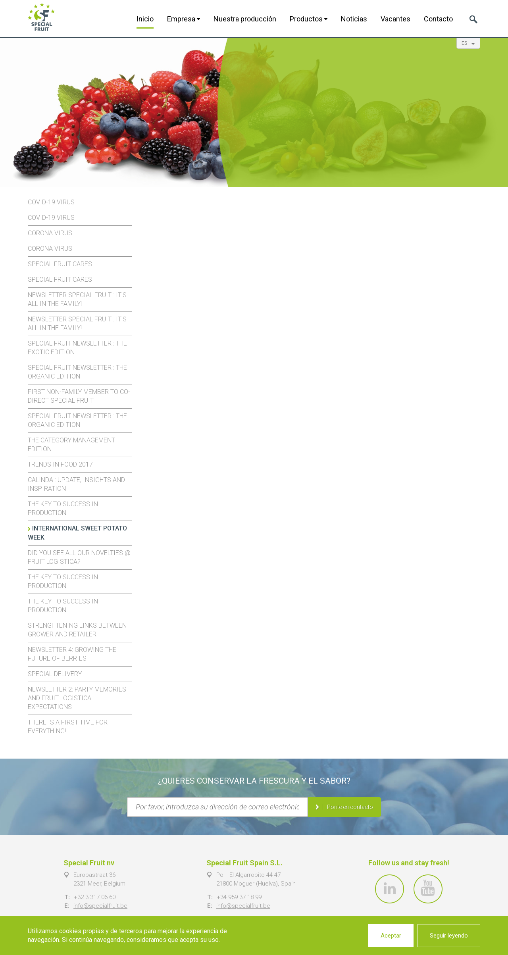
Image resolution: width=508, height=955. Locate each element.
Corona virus (50, 233)
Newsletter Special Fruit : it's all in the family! (77, 299)
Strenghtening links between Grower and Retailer (77, 630)
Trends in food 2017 (60, 464)
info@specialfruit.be (100, 905)
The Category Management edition (71, 444)
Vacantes (395, 19)
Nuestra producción (245, 19)
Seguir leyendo (449, 935)
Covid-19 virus (51, 202)
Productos (308, 19)
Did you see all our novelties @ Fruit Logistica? (79, 557)
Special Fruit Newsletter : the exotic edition (77, 348)
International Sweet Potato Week (77, 533)
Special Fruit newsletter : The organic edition (77, 372)
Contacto (438, 19)
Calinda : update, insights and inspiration (76, 484)
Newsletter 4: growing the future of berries (72, 654)
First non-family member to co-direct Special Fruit (79, 396)
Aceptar (391, 935)
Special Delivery (55, 674)
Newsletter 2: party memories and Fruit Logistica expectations (77, 698)
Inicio (145, 19)
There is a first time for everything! (68, 727)
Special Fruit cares (60, 264)
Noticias (354, 19)
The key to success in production (63, 508)
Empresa (183, 19)
